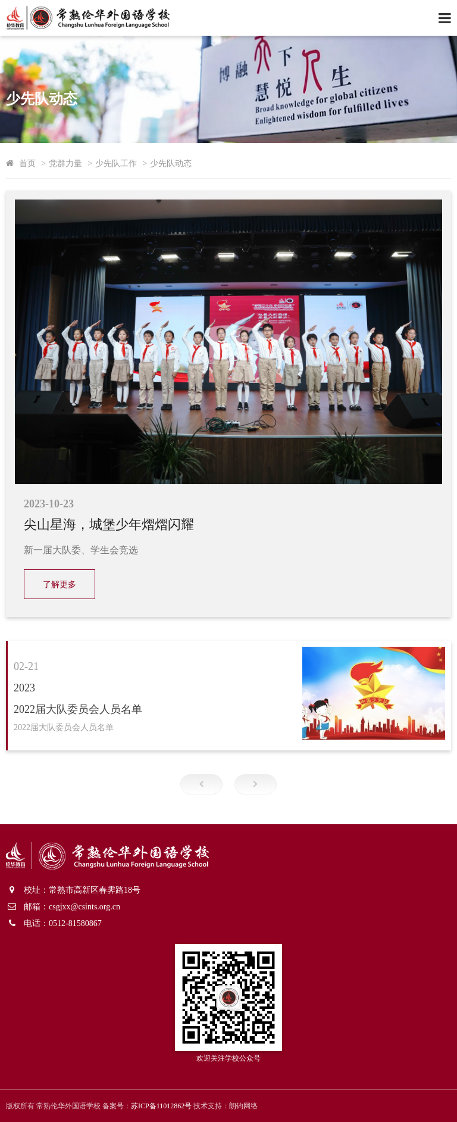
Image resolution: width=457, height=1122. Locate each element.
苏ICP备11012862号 (161, 1106)
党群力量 (65, 163)
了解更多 (59, 584)
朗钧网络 (243, 1106)
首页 (27, 163)
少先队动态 (171, 163)
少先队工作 (116, 163)
